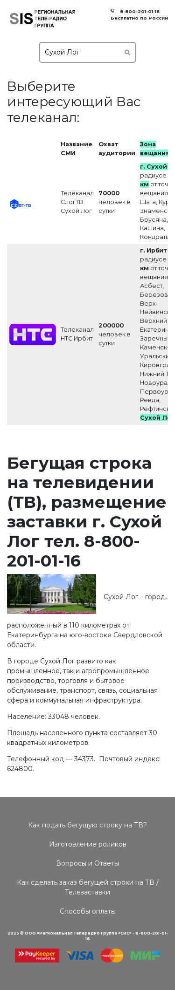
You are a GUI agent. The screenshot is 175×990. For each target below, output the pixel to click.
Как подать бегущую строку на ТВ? (87, 825)
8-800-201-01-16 (138, 11)
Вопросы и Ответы (87, 863)
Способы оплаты (88, 911)
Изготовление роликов (87, 844)
